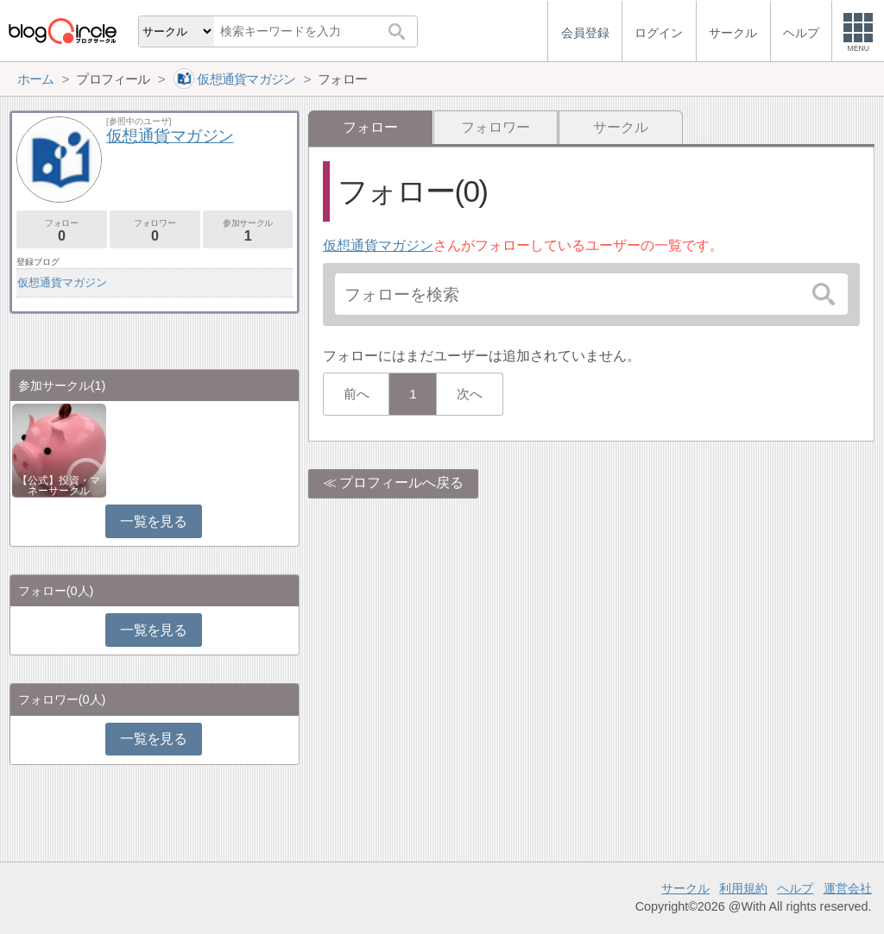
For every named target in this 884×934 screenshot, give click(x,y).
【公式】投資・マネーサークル (58, 485)
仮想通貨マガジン (378, 245)
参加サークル (248, 230)
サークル (620, 127)
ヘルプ (795, 888)
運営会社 (848, 888)
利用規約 (743, 888)
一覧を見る (153, 521)
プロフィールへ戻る (401, 482)
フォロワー (495, 127)
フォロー (61, 230)
